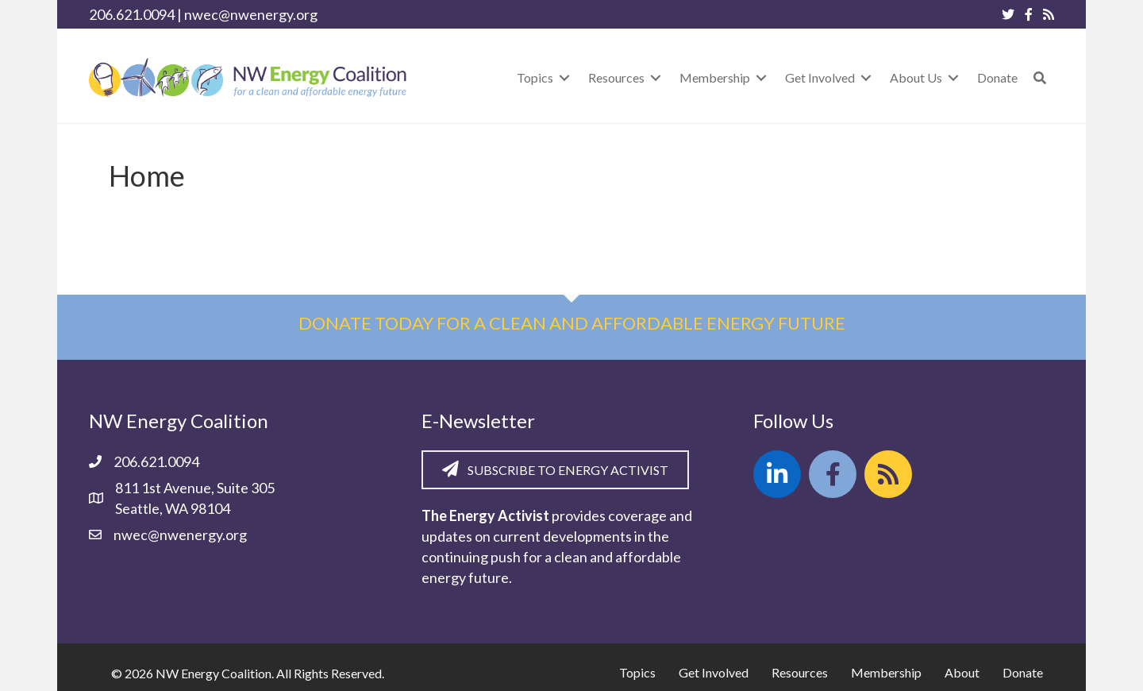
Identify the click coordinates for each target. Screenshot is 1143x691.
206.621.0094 (132, 14)
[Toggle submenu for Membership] (761, 77)
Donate (1023, 672)
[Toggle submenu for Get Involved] (866, 77)
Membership (886, 672)
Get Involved (714, 672)
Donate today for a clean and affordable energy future (571, 323)
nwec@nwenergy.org (251, 14)
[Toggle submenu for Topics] (564, 77)
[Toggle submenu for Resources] (655, 77)
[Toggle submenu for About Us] (953, 77)
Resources (800, 672)
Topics (637, 672)
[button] (1040, 77)
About (962, 672)
